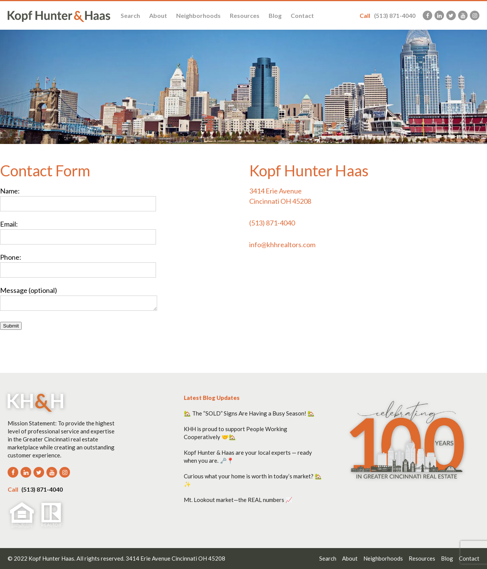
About (158, 15)
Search (130, 15)
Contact (302, 15)
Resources (244, 15)
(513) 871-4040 (387, 15)
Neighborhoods (198, 15)
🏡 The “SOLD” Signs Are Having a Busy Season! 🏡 (249, 413)
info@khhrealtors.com (282, 244)
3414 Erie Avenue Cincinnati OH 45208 (175, 558)
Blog (275, 15)
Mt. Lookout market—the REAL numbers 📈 (238, 499)
